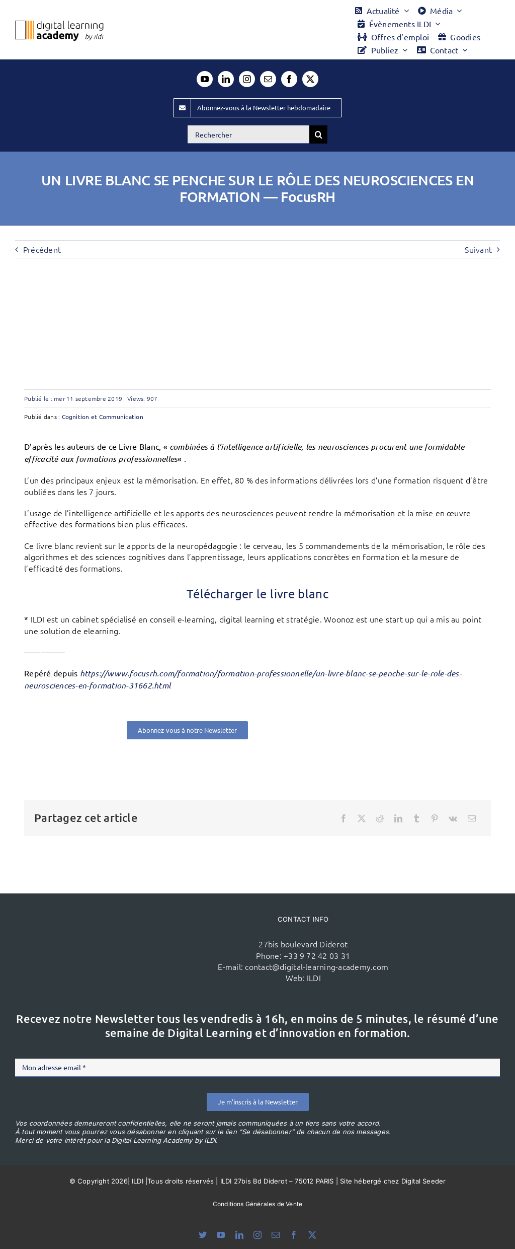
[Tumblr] (416, 818)
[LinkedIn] (398, 818)
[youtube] (205, 79)
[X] (362, 818)
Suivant (478, 249)
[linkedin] (226, 79)
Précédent (42, 249)
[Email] (472, 818)
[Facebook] (343, 818)
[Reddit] (380, 818)
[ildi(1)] (131, 921)
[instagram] (247, 79)
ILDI (314, 977)
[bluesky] (203, 1235)
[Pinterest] (434, 818)
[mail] (268, 79)
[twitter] (310, 79)
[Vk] (453, 818)
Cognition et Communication (102, 416)
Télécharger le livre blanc (257, 593)
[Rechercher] (248, 134)
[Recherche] (318, 134)
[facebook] (289, 79)
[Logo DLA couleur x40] (59, 24)
